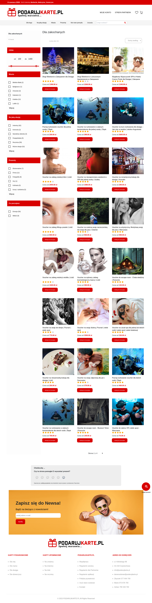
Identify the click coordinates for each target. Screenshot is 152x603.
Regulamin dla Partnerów (88, 570)
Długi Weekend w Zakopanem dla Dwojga (58, 77)
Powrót (11, 39)
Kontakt (82, 587)
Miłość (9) (16, 216)
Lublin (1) (16, 103)
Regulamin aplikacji (86, 574)
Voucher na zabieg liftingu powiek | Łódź (57, 227)
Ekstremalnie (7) (18, 168)
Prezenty (63, 23)
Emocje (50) (17, 211)
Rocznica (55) (17, 142)
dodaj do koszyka (50, 89)
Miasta (53, 23)
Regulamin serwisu (86, 566)
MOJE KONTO (105, 12)
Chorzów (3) (17, 91)
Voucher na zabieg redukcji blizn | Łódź (57, 177)
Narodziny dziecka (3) (20, 134)
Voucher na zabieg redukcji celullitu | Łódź (58, 277)
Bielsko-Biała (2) (18, 82)
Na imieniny (49, 566)
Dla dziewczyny (15, 574)
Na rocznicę (49, 574)
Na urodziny (49, 562)
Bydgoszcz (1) (17, 87)
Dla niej (12, 562)
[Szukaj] (125, 23)
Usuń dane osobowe (87, 583)
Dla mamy (13, 566)
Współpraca (83, 562)
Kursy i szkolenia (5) (19, 189)
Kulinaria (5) (17, 185)
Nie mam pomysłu (77, 23)
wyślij (20, 522)
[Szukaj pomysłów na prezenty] (111, 23)
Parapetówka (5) (18, 138)
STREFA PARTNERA (123, 12)
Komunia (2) (17, 130)
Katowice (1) (17, 95)
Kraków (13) (17, 99)
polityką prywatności (45, 483)
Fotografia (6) (17, 177)
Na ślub (47, 570)
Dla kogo (29, 23)
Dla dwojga (14, 570)
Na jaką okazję (42, 23)
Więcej (12, 108)
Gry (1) (15, 181)
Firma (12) (16, 173)
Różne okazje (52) (19, 146)
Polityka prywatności (87, 578)
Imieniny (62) (17, 125)
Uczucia (90, 23)
